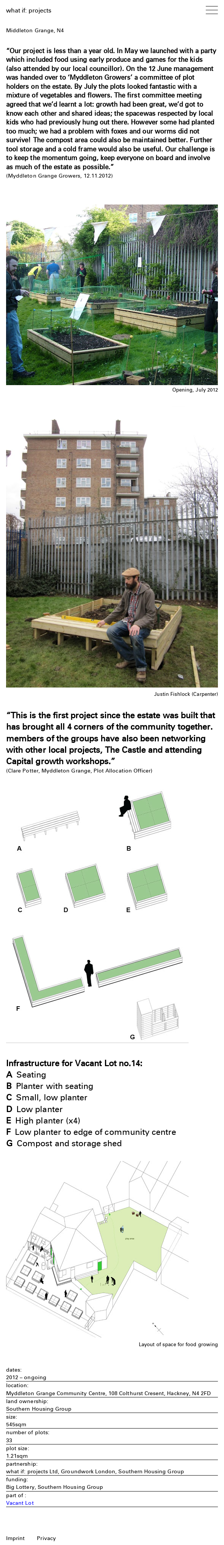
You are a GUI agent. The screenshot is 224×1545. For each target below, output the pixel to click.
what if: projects (28, 10)
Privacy (46, 1538)
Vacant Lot (20, 1502)
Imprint (15, 1538)
